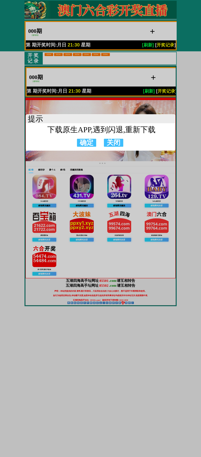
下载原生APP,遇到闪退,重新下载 (100, 129)
